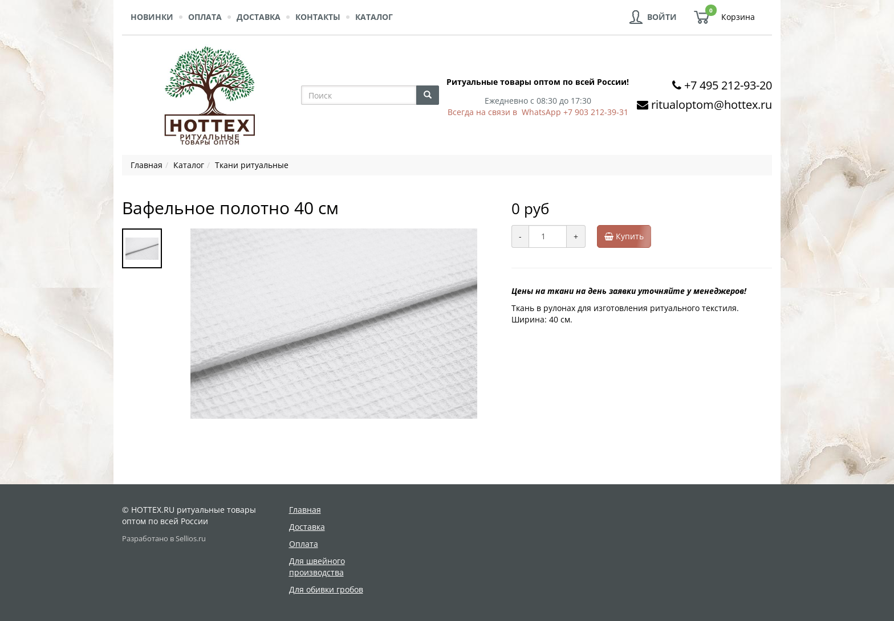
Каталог (374, 16)
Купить (627, 236)
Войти (662, 16)
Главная (305, 509)
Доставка (259, 16)
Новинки (152, 16)
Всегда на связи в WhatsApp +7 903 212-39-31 (538, 112)
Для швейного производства (317, 566)
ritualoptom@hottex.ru (711, 104)
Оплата (205, 16)
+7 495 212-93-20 (728, 85)
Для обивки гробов (326, 589)
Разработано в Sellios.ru (164, 539)
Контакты (317, 16)
